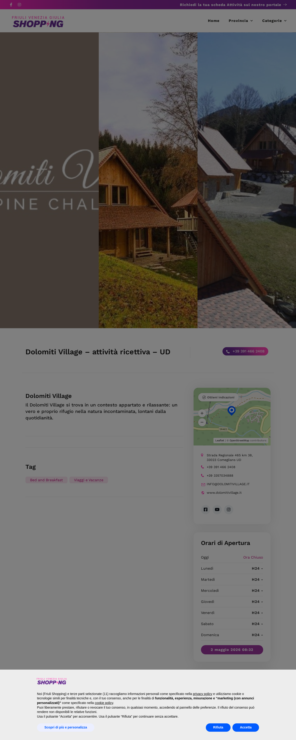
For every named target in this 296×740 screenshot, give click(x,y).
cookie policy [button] (104, 703)
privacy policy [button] (202, 694)
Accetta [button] (246, 727)
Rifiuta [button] (218, 727)
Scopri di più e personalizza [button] (65, 727)
